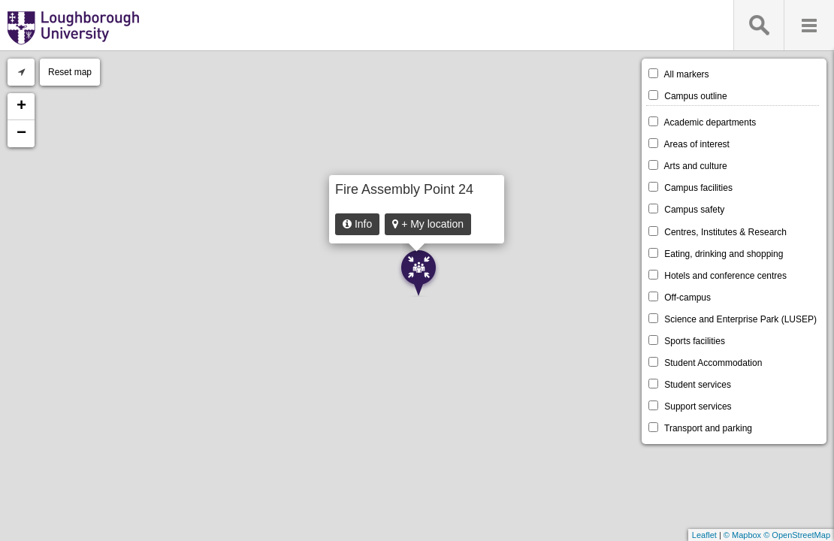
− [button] (21, 133)
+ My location (428, 224)
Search (758, 25)
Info (357, 224)
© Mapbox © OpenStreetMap (777, 534)
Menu (809, 25)
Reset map (70, 72)
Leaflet (704, 534)
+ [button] (21, 106)
